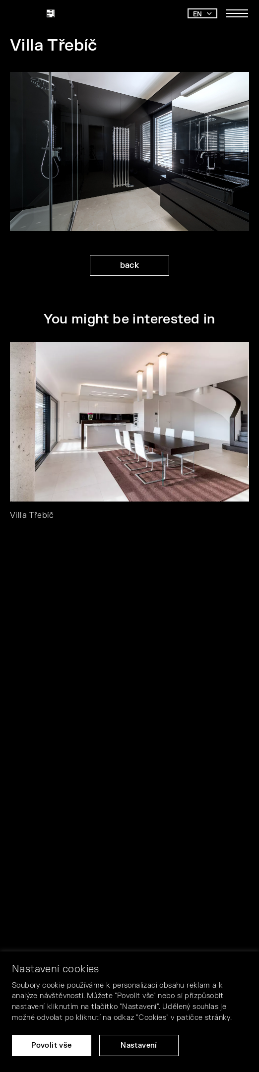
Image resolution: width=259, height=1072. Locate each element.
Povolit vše (51, 1045)
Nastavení (139, 1045)
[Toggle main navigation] (237, 13)
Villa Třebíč (32, 515)
